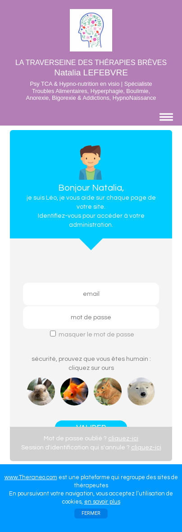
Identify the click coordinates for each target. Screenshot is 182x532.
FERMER (91, 513)
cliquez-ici (123, 438)
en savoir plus (102, 502)
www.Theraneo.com (31, 477)
